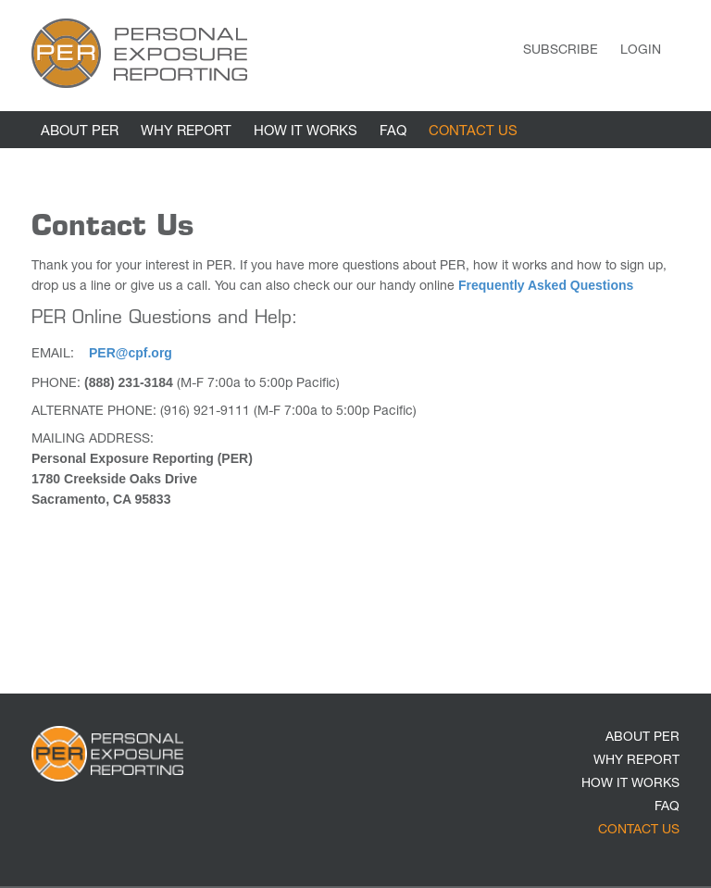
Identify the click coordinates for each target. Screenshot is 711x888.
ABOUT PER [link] (79, 132)
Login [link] (640, 50)
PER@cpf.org (130, 352)
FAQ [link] (393, 132)
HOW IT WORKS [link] (305, 132)
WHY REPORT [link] (186, 132)
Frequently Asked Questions (545, 285)
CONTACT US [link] (473, 132)
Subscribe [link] (560, 50)
